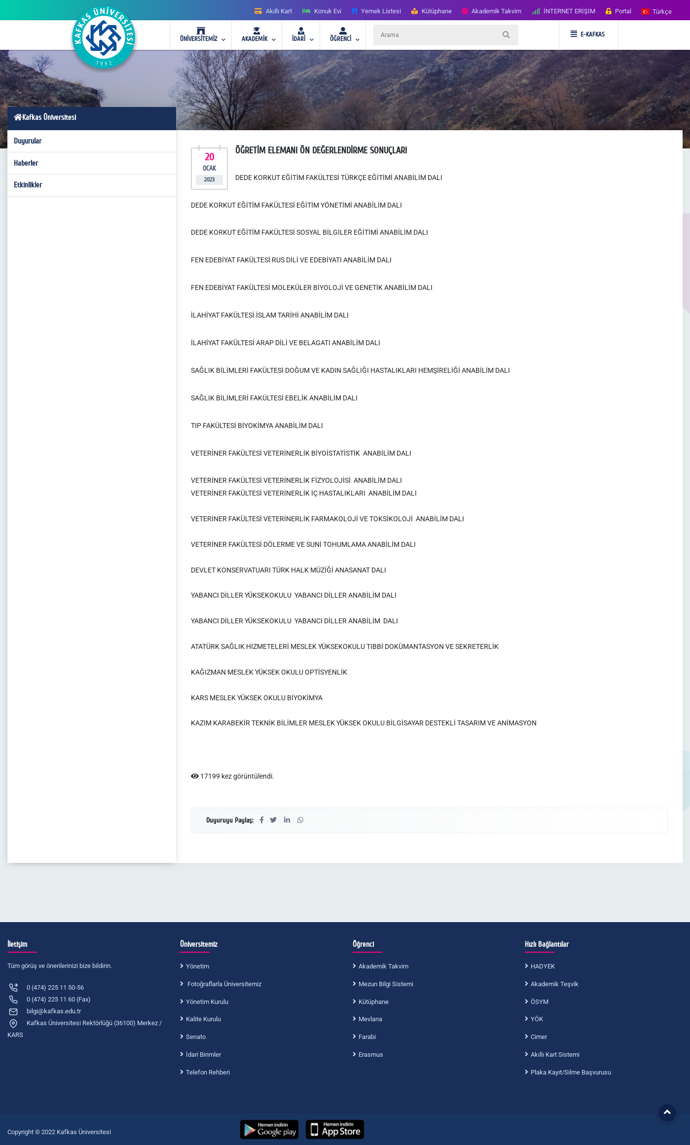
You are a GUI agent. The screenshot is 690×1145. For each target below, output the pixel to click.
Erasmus (371, 1054)
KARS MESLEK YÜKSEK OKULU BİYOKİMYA (257, 698)
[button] (657, 11)
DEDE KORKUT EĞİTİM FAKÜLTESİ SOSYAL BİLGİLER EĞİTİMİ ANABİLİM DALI (309, 232)
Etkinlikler (28, 184)
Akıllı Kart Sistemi (555, 1054)
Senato (196, 1036)
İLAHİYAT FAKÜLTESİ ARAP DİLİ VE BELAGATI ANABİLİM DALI (286, 343)
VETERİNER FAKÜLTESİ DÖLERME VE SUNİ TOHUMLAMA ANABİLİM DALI (304, 544)
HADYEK (543, 966)
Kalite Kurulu (203, 1019)
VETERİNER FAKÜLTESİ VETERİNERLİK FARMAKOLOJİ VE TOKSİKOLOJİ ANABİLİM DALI (327, 519)
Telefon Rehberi (208, 1072)
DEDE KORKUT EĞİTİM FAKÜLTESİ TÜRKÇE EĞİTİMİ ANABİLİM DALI (338, 177)
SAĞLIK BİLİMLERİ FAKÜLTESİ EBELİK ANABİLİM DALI (274, 398)
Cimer (539, 1036)
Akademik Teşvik (555, 984)
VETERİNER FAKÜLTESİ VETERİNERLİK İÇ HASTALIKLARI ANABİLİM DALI (304, 493)
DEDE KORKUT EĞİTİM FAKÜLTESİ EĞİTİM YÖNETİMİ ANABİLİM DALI (296, 205)
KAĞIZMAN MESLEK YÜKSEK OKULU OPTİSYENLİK (270, 672)
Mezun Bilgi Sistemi (386, 984)
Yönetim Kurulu (207, 1001)
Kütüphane (374, 1001)
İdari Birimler (203, 1054)
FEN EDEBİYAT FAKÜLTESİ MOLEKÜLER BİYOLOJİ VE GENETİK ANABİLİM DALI (312, 287)
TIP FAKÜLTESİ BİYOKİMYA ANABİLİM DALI (257, 425)
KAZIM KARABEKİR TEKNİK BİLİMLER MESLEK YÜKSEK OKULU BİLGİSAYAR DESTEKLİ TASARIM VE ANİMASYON (364, 723)
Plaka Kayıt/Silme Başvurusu (571, 1072)
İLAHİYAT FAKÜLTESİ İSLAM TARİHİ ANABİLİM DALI (270, 315)
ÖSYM (539, 1001)
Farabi (367, 1036)
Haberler (26, 163)
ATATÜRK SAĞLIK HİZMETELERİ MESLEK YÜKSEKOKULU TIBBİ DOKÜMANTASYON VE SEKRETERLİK (345, 646)
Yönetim (197, 966)
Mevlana (370, 1019)
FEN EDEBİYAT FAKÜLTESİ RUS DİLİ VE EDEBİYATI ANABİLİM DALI (292, 260)
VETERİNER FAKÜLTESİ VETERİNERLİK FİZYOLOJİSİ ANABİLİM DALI (297, 480)
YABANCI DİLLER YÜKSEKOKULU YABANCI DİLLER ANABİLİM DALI (294, 595)
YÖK (537, 1019)
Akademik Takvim (383, 966)
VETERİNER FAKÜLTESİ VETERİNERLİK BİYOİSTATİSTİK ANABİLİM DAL (300, 453)
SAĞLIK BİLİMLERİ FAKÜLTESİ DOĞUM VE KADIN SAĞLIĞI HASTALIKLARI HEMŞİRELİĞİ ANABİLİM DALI (350, 370)
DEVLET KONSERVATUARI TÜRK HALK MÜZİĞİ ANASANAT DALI (289, 570)
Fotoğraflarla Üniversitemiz (223, 984)
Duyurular (27, 141)
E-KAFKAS (588, 34)
